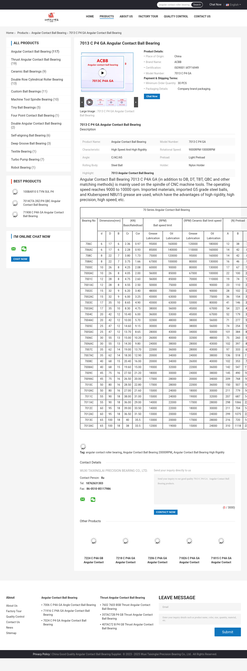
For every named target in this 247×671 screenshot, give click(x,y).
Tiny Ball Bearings (23, 107)
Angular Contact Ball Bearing (48, 32)
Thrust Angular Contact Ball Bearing (36, 59)
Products (107, 16)
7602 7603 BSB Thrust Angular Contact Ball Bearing (126, 606)
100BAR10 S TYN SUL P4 (38, 191)
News (9, 627)
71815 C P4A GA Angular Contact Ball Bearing (221, 560)
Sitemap (11, 633)
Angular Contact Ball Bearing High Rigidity (199, 452)
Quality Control (176, 16)
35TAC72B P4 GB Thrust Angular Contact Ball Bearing (127, 616)
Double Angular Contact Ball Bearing (36, 123)
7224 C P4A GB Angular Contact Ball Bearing (94, 560)
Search (197, 4)
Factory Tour (148, 16)
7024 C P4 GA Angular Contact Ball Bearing (64, 622)
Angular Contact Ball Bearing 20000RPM (147, 452)
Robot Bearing (21, 167)
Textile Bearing (21, 151)
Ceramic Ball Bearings (26, 71)
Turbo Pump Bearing (25, 159)
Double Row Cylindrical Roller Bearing (37, 79)
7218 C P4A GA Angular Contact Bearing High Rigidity (126, 560)
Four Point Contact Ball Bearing (33, 115)
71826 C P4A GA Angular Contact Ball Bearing (189, 560)
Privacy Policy (41, 654)
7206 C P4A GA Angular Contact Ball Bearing (157, 560)
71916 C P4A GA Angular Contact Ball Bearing (66, 612)
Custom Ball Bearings (26, 91)
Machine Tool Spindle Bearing (31, 99)
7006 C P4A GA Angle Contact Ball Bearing (69, 604)
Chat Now (215, 4)
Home (90, 16)
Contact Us (202, 16)
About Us (126, 16)
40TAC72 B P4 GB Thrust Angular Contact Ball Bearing (128, 626)
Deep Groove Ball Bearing (28, 143)
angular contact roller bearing (103, 452)
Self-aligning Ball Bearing (28, 135)
